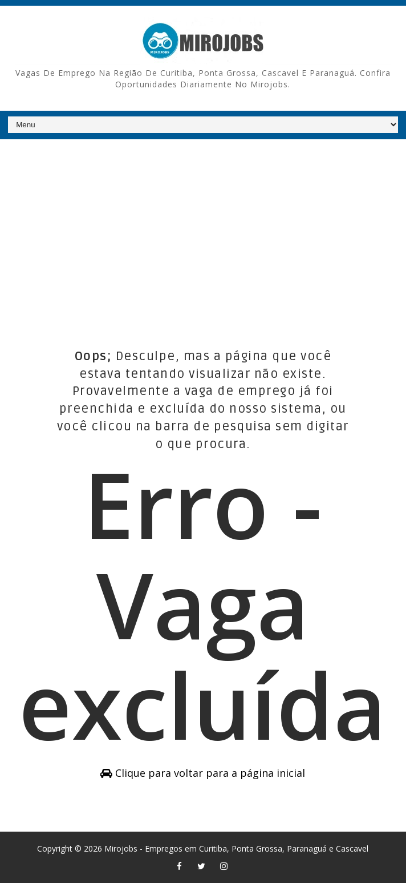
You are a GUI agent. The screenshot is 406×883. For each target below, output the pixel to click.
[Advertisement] (203, 228)
